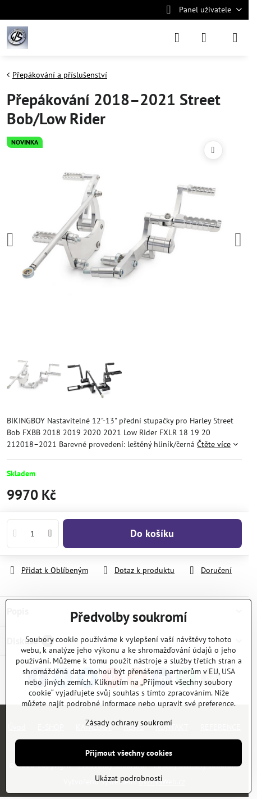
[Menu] (235, 37)
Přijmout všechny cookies (128, 753)
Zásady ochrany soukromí (128, 722)
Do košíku (152, 533)
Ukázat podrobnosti (129, 778)
